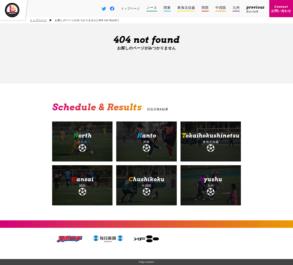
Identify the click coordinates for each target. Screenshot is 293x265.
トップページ (38, 20)
